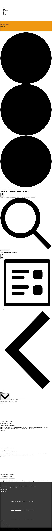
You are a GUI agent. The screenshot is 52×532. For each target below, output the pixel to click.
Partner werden (5, 527)
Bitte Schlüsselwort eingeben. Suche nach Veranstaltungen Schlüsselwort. (13, 197)
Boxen (4, 11)
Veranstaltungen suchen (5, 250)
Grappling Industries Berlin (6, 423)
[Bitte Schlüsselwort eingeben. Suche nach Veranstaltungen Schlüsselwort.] (31, 197)
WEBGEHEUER (16, 528)
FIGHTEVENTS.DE (4, 528)
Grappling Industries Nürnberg (7, 450)
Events (4, 24)
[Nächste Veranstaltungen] (3, 390)
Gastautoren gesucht (6, 526)
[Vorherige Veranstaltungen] (27, 389)
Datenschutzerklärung (6, 523)
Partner (4, 524)
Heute (1, 392)
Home (1, 24)
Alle (3, 8)
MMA (4, 9)
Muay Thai (4, 13)
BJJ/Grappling (5, 10)
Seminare (4, 14)
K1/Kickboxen (5, 12)
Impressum (4, 522)
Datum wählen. (12, 399)
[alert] (26, 187)
